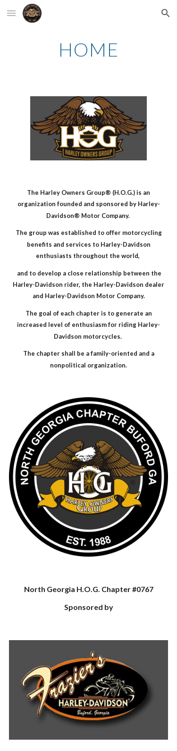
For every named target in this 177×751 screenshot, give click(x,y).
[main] (89, 49)
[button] (11, 13)
